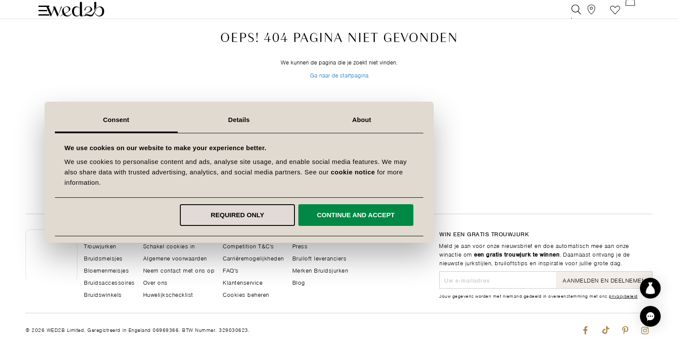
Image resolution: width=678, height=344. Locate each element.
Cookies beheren (246, 294)
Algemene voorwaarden (175, 257)
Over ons (155, 282)
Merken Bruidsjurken (320, 269)
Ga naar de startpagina (339, 94)
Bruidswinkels (103, 294)
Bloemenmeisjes (106, 269)
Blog (298, 282)
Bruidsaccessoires (109, 282)
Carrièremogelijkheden (253, 257)
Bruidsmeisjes (103, 257)
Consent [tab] (216, 119)
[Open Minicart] (635, 15)
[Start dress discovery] (650, 288)
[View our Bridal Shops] (596, 15)
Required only (338, 215)
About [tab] (461, 119)
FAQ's (231, 269)
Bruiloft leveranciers (319, 257)
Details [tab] (339, 119)
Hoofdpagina (102, 233)
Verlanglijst (615, 15)
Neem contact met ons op (179, 269)
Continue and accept (456, 215)
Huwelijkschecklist (168, 294)
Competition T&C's (248, 245)
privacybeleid (623, 296)
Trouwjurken (100, 245)
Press (300, 245)
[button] (650, 316)
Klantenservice (242, 282)
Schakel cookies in (169, 245)
